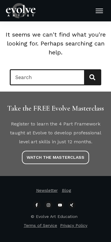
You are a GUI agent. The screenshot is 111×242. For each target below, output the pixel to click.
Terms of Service (40, 225)
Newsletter (47, 190)
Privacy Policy (73, 225)
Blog (66, 190)
